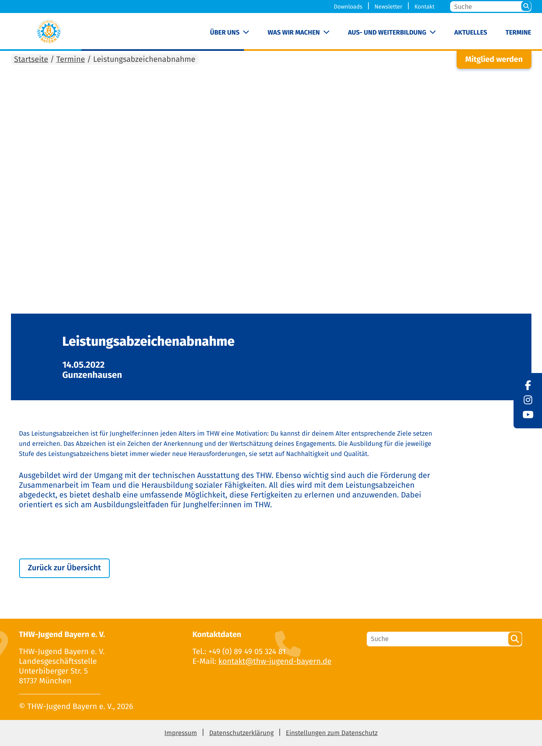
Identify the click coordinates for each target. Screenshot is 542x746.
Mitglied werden (493, 59)
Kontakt (424, 6)
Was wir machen (294, 33)
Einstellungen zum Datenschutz (332, 733)
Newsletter (388, 6)
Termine (518, 33)
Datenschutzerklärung (241, 733)
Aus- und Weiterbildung (387, 33)
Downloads (348, 6)
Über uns (225, 33)
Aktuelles (470, 33)
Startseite (31, 59)
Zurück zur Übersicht (64, 568)
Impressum (180, 733)
